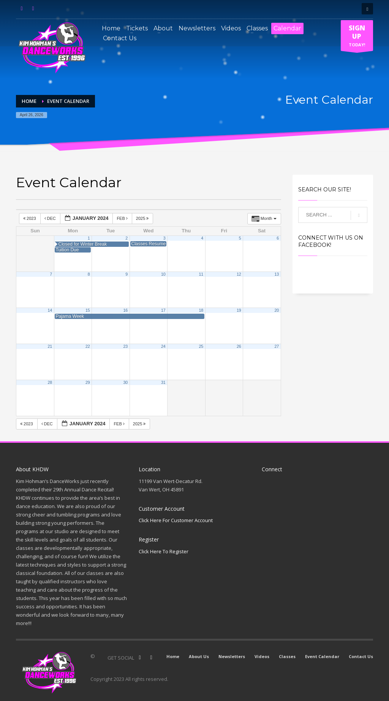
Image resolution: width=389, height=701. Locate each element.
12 (239, 274)
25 (201, 346)
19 (239, 310)
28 (49, 382)
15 (87, 310)
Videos (262, 656)
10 (163, 274)
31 (163, 382)
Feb (123, 218)
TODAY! (357, 37)
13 (276, 274)
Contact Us (361, 656)
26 (239, 346)
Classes (287, 656)
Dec (50, 218)
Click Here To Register (163, 551)
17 (163, 310)
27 (276, 346)
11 (201, 274)
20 (276, 310)
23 (125, 346)
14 (49, 310)
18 (201, 310)
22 (87, 346)
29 (87, 382)
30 (125, 382)
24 (163, 346)
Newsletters (231, 656)
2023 (30, 218)
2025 (143, 218)
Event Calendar (322, 656)
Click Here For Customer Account (176, 520)
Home (172, 656)
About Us (199, 656)
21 (49, 346)
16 (125, 310)
